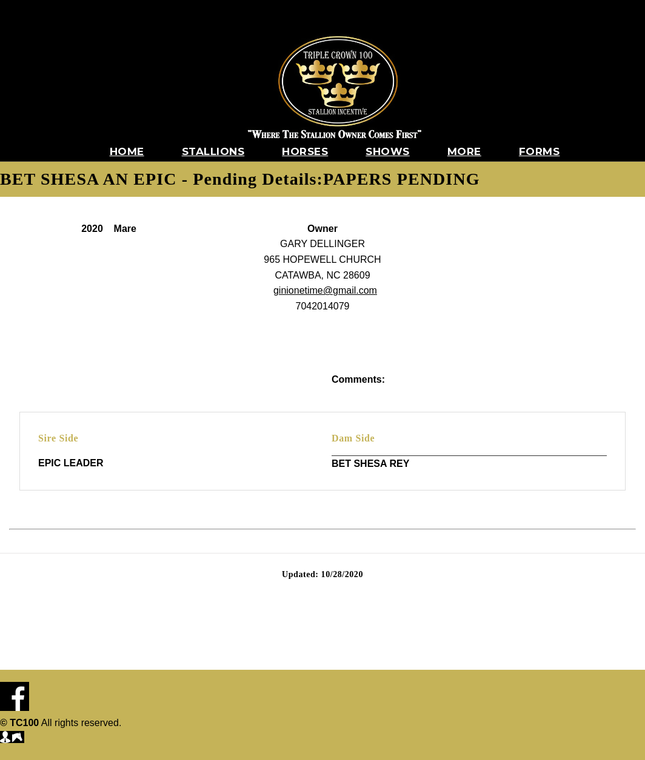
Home (127, 151)
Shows (388, 151)
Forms (539, 151)
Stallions (213, 151)
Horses (305, 151)
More (464, 151)
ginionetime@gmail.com (325, 290)
